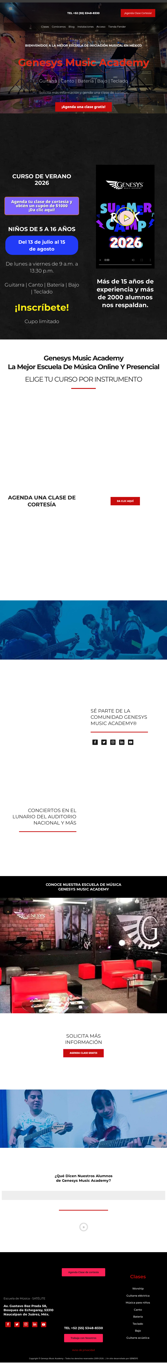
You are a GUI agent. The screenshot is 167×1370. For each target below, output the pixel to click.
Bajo (138, 1338)
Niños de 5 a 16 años (41, 234)
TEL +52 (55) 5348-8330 (83, 13)
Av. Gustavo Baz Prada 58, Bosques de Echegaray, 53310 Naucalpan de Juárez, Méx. (28, 1317)
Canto (138, 1317)
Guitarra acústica (137, 1345)
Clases (45, 26)
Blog (72, 26)
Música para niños (138, 1310)
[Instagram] (113, 748)
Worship (138, 1295)
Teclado (138, 1331)
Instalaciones (85, 26)
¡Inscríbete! (41, 314)
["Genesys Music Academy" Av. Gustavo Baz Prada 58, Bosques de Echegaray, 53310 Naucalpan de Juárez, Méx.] (83, 1308)
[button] (125, 220)
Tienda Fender (117, 26)
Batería (138, 1324)
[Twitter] (104, 748)
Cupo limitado (41, 327)
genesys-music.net (83, 334)
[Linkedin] (121, 748)
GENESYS (134, 1365)
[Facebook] (95, 748)
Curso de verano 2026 (42, 180)
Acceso (100, 26)
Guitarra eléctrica (138, 1303)
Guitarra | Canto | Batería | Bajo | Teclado (42, 295)
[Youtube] (130, 748)
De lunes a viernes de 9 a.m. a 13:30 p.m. (42, 275)
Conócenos (59, 26)
